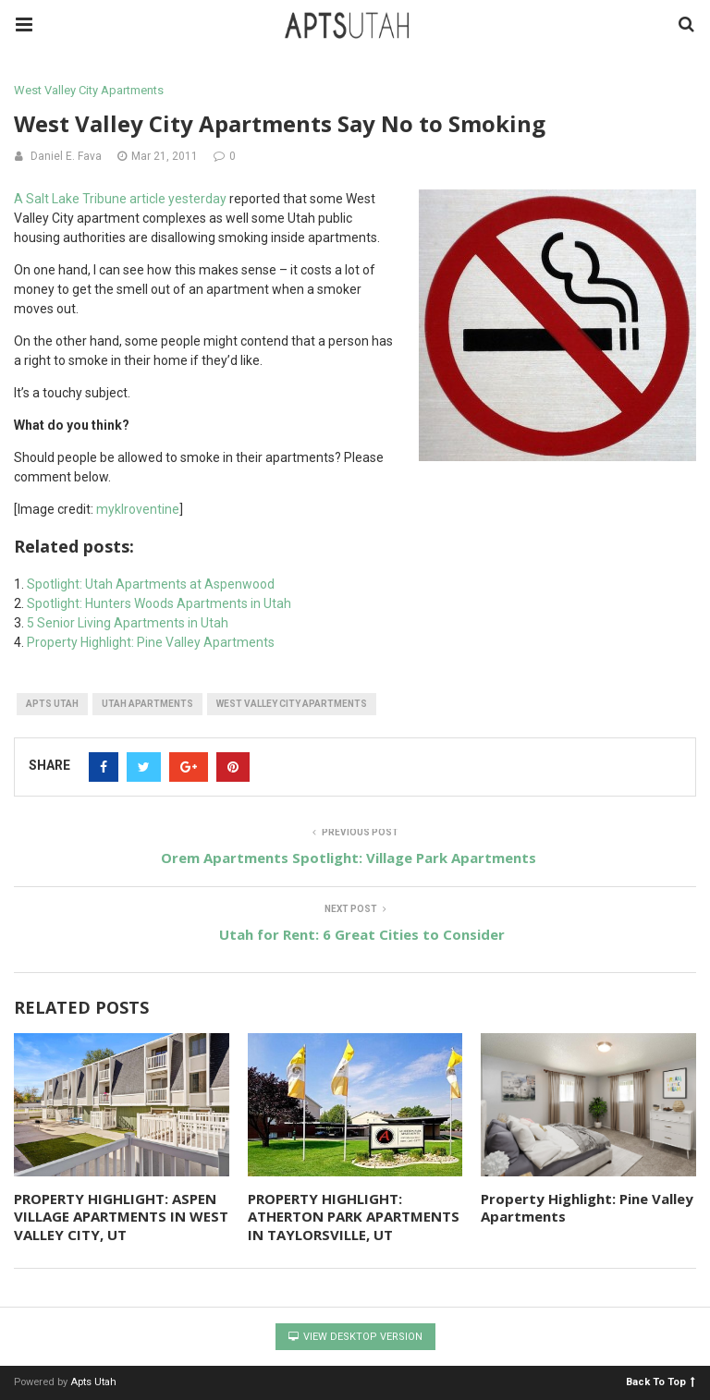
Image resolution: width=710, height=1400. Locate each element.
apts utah (52, 704)
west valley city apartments (291, 704)
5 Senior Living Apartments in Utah (127, 622)
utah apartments (147, 704)
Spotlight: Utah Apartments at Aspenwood (151, 584)
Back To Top (660, 1381)
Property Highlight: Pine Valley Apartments (151, 642)
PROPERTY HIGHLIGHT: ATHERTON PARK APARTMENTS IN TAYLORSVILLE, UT (353, 1216)
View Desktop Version (355, 1337)
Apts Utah (93, 1382)
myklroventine (137, 509)
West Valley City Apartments (89, 90)
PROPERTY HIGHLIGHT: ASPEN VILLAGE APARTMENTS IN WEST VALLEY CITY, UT (121, 1216)
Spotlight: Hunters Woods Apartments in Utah (159, 603)
